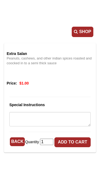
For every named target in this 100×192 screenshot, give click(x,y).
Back (17, 141)
